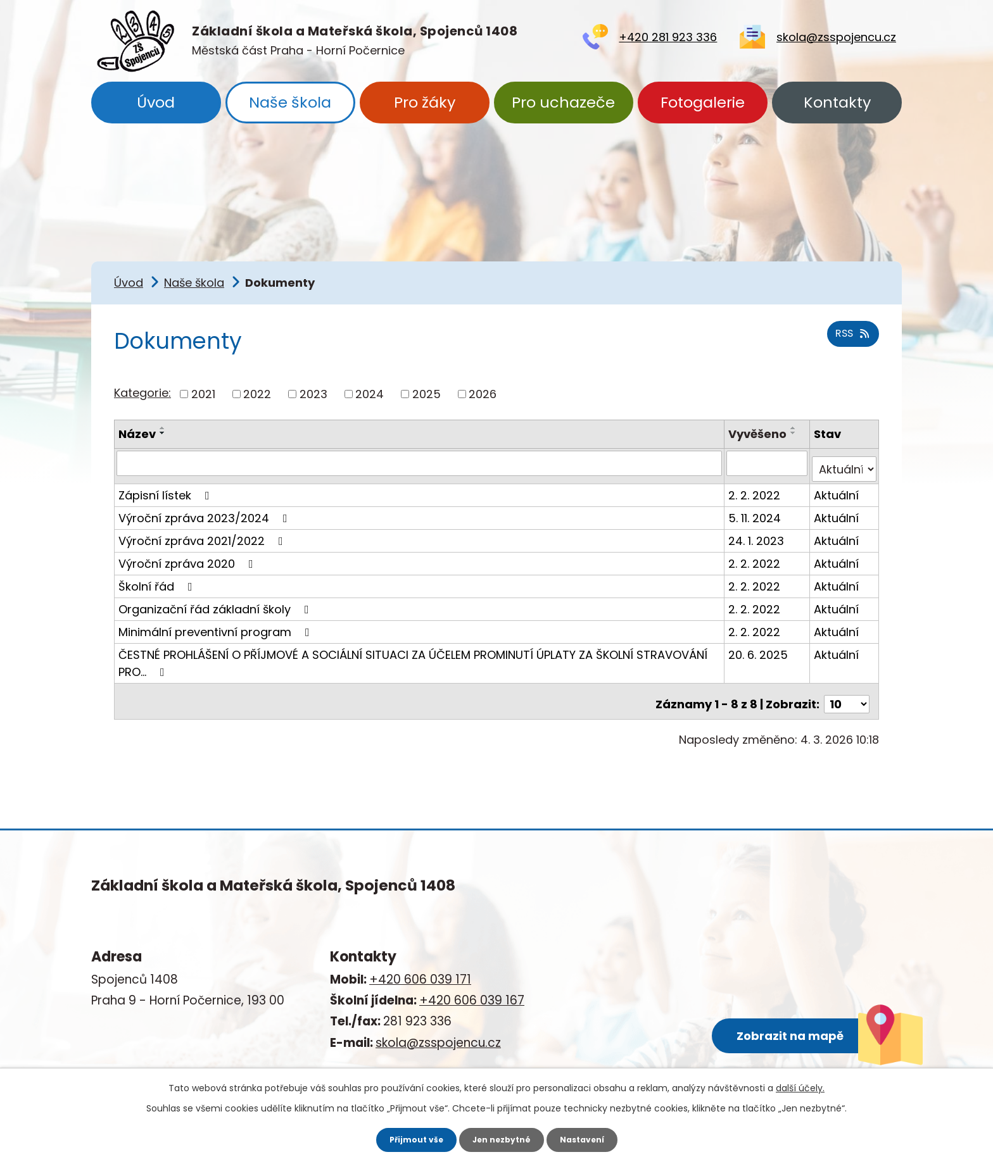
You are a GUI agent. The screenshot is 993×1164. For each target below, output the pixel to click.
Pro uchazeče (563, 102)
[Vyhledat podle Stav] (844, 463)
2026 (482, 394)
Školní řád (158, 579)
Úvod (156, 102)
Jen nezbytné (501, 1138)
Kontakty (837, 102)
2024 (369, 394)
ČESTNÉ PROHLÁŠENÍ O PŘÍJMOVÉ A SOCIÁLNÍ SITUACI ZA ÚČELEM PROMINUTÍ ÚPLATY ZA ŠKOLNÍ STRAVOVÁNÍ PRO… (412, 656)
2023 (313, 394)
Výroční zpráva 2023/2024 (205, 511)
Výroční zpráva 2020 (188, 557)
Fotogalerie (703, 102)
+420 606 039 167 (471, 988)
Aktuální (837, 488)
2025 (426, 394)
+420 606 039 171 (420, 967)
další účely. (800, 1086)
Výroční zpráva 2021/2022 (203, 534)
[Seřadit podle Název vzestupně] (163, 427)
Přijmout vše (409, 1138)
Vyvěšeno (759, 434)
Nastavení (589, 1138)
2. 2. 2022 (756, 488)
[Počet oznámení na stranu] (847, 691)
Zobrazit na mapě (720, 1008)
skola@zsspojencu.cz (836, 37)
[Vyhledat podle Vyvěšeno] (768, 463)
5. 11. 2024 (756, 511)
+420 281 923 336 (668, 37)
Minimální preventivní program (216, 625)
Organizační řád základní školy (216, 602)
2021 (203, 394)
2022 (257, 394)
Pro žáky (424, 102)
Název (137, 434)
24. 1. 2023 (758, 534)
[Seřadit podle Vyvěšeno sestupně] (795, 432)
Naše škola (290, 102)
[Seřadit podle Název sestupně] (163, 432)
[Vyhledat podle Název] (420, 463)
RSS (850, 341)
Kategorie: (142, 393)
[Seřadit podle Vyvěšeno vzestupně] (795, 427)
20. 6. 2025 (760, 648)
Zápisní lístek (166, 488)
